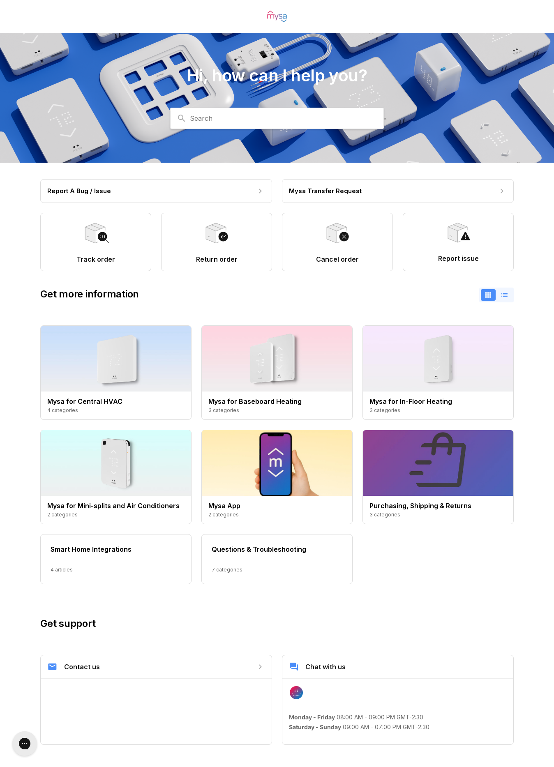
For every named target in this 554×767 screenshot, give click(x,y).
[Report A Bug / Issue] (156, 191)
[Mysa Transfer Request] (398, 191)
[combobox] (277, 118)
